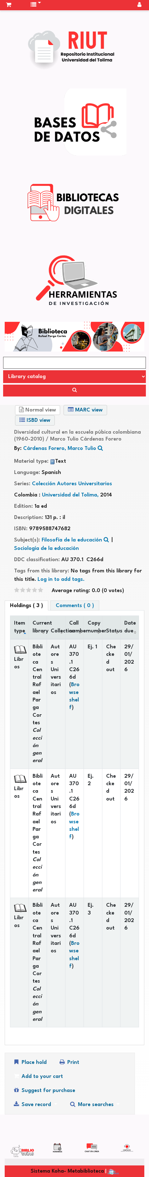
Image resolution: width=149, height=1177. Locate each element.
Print (69, 1062)
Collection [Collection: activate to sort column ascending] (58, 631)
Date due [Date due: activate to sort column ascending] (130, 627)
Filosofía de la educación (72, 540)
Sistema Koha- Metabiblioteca (67, 1171)
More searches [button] (92, 1104)
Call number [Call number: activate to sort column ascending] (76, 627)
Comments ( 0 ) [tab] (75, 605)
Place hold (30, 1062)
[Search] (74, 390)
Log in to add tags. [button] (61, 579)
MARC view (85, 410)
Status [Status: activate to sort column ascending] (113, 631)
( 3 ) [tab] (26, 605)
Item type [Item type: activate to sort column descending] (19, 627)
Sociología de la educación (46, 548)
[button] (8, 5)
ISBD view (34, 420)
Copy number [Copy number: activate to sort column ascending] (95, 627)
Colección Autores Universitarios (72, 483)
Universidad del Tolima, (71, 495)
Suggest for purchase (44, 1090)
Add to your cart (38, 1076)
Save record (33, 1104)
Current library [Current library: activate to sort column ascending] (40, 627)
